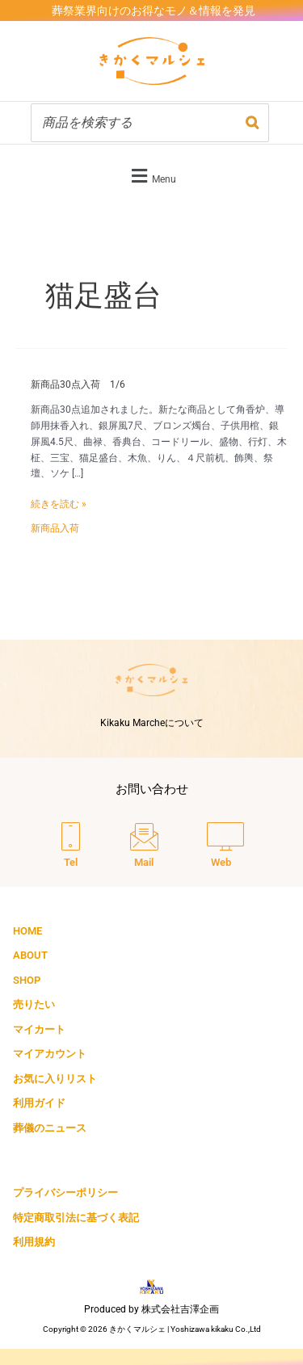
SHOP (26, 980)
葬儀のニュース (49, 1128)
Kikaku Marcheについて (152, 723)
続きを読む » (58, 503)
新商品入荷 (55, 528)
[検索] (252, 122)
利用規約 (34, 1242)
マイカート (39, 1029)
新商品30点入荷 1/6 (78, 384)
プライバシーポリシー (65, 1192)
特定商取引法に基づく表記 (76, 1218)
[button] (151, 176)
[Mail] (144, 846)
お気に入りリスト (55, 1079)
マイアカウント (49, 1054)
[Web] (225, 846)
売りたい (34, 1004)
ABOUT (30, 955)
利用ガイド (39, 1103)
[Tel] (71, 846)
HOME (27, 931)
